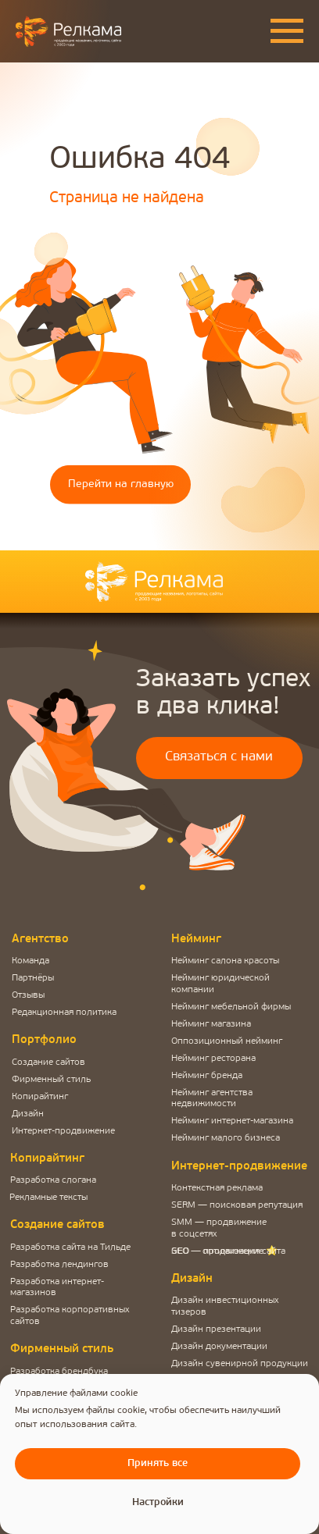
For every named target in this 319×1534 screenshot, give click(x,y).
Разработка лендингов (59, 1264)
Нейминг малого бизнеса (225, 1138)
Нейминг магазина (211, 1024)
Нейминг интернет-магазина (232, 1121)
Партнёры (33, 978)
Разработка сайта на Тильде (70, 1247)
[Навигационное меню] (287, 31)
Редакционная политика (64, 1012)
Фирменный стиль (51, 1079)
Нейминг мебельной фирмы (231, 1007)
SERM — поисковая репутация (237, 1205)
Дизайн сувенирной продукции (239, 1363)
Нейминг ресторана (213, 1058)
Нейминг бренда (206, 1075)
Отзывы (28, 995)
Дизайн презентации (216, 1329)
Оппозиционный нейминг (226, 1041)
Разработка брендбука (59, 1371)
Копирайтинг (40, 1097)
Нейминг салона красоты (225, 961)
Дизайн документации (219, 1346)
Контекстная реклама (217, 1188)
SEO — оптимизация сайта (228, 1251)
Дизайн (28, 1114)
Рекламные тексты (48, 1197)
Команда (30, 961)
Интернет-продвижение (63, 1131)
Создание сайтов (48, 1062)
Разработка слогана (53, 1180)
